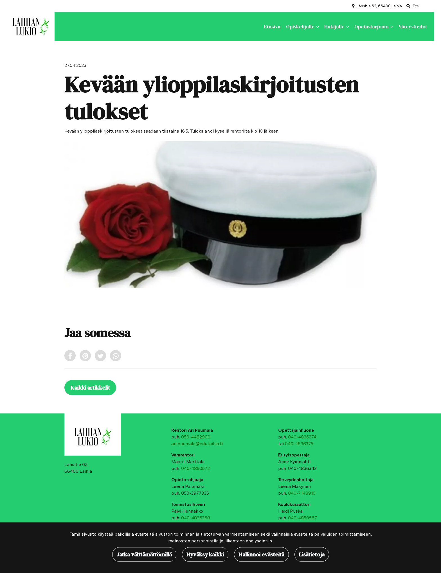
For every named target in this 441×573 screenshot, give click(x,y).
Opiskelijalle (301, 26)
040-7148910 (302, 493)
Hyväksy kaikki (205, 554)
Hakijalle (335, 26)
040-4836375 (299, 443)
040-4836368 (195, 517)
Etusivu (272, 26)
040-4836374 (302, 437)
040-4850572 (195, 468)
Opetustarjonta (372, 26)
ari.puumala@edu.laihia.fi (197, 443)
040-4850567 (302, 517)
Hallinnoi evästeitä (261, 554)
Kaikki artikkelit (90, 388)
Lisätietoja (312, 554)
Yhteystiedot (413, 26)
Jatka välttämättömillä (144, 554)
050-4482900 (195, 437)
